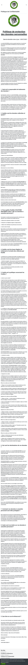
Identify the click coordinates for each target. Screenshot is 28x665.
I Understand (3, 663)
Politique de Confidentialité (5, 658)
